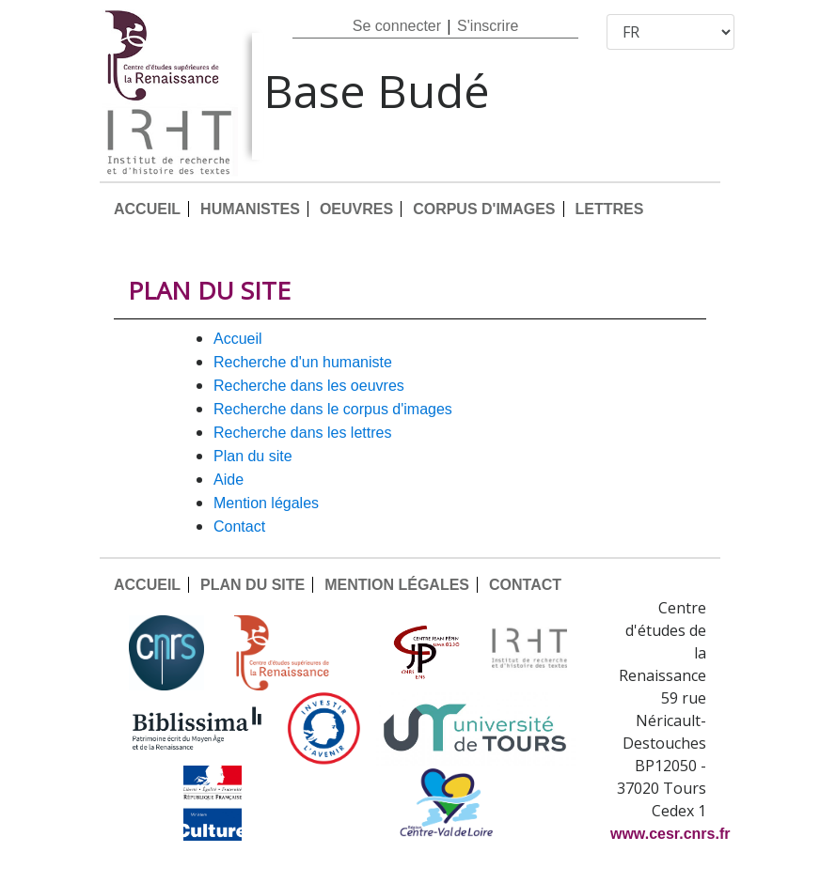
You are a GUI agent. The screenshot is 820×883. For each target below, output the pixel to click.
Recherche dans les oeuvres (308, 386)
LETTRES (610, 209)
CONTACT (239, 526)
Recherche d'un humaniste (302, 362)
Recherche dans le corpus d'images (332, 409)
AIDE (228, 480)
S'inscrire (487, 26)
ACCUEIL (147, 209)
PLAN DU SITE (252, 456)
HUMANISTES (250, 209)
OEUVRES (356, 209)
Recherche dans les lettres (302, 433)
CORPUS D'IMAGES (484, 209)
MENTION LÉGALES (266, 503)
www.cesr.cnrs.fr (670, 834)
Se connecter (397, 26)
